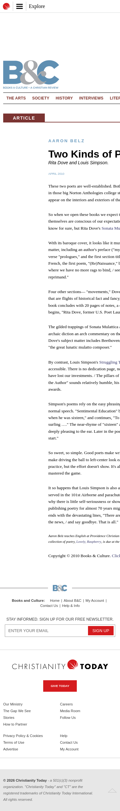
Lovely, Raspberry (88, 541)
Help (64, 736)
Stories (8, 717)
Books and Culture (28, 600)
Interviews (91, 98)
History (64, 98)
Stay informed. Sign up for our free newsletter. (60, 619)
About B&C (72, 600)
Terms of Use (13, 742)
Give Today (60, 686)
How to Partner (15, 724)
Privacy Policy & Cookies (23, 736)
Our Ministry (12, 704)
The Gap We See (17, 711)
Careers (66, 704)
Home (55, 600)
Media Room (70, 711)
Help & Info (71, 606)
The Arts (16, 98)
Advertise (10, 749)
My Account (94, 600)
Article (24, 118)
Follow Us (68, 717)
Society (41, 98)
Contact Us (49, 606)
